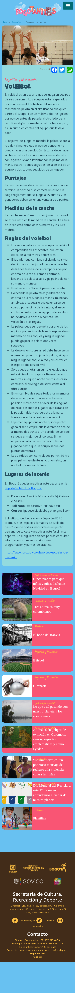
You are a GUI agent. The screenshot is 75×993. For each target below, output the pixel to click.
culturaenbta (37, 926)
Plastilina (39, 818)
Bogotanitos (16, 22)
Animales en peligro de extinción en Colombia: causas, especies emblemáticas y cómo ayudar (49, 739)
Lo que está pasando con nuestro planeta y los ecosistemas (50, 711)
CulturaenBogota (27, 920)
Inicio (5, 22)
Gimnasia (40, 686)
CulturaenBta (49, 920)
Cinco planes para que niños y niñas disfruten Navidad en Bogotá (49, 583)
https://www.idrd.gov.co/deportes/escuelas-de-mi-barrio (36, 555)
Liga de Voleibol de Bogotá (23, 488)
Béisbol (38, 660)
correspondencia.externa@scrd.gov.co (48, 950)
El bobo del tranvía (46, 635)
